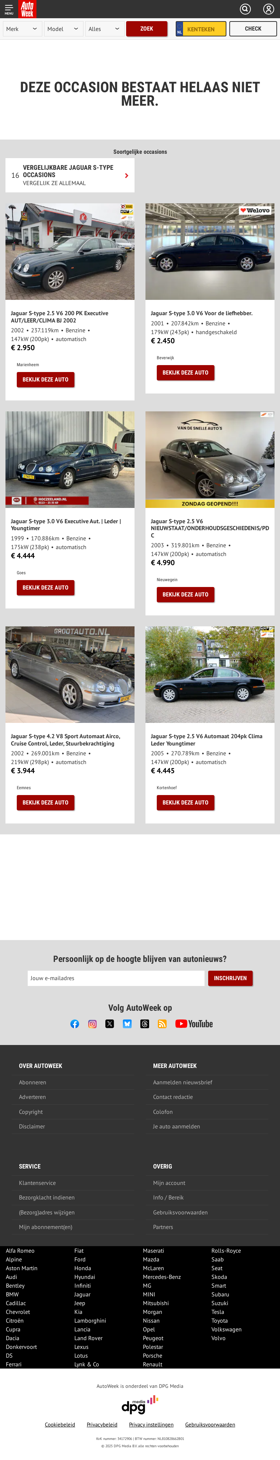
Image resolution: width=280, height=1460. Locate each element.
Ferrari (14, 1364)
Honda (82, 1268)
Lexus (81, 1346)
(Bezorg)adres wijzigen (47, 1212)
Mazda (151, 1259)
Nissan (151, 1320)
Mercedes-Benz (162, 1276)
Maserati (153, 1250)
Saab (217, 1259)
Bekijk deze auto (46, 379)
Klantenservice (37, 1182)
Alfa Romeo (20, 1250)
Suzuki (219, 1303)
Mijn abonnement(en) (45, 1226)
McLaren (153, 1268)
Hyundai (84, 1276)
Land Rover (88, 1338)
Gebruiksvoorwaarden (180, 1212)
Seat (216, 1268)
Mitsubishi (156, 1303)
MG (147, 1285)
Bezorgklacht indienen (47, 1197)
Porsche (152, 1355)
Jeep (79, 1303)
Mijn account (169, 1182)
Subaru (220, 1294)
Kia (78, 1311)
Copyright (31, 1111)
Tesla (217, 1311)
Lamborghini (90, 1320)
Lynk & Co (86, 1364)
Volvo (218, 1338)
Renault (152, 1364)
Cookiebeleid (60, 1424)
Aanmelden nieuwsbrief (182, 1082)
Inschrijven (230, 978)
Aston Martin (22, 1268)
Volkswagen (226, 1329)
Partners (163, 1226)
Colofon (163, 1111)
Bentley (15, 1285)
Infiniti (82, 1285)
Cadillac (16, 1303)
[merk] (22, 28)
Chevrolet (18, 1311)
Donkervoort (21, 1346)
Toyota (219, 1320)
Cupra (13, 1329)
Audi (11, 1276)
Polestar (153, 1346)
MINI (149, 1294)
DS (9, 1355)
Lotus (81, 1355)
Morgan (152, 1311)
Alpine (14, 1259)
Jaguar (82, 1294)
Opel (149, 1329)
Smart (218, 1285)
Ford (80, 1259)
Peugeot (153, 1338)
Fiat (78, 1250)
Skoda (219, 1276)
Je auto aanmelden (176, 1126)
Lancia (82, 1329)
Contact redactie (173, 1096)
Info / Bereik (168, 1197)
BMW (12, 1294)
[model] (63, 28)
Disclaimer (32, 1126)
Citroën (15, 1320)
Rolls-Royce (226, 1250)
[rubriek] (105, 28)
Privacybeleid (102, 1424)
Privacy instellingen (151, 1424)
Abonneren (32, 1082)
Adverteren (32, 1096)
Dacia (12, 1338)
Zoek (146, 28)
